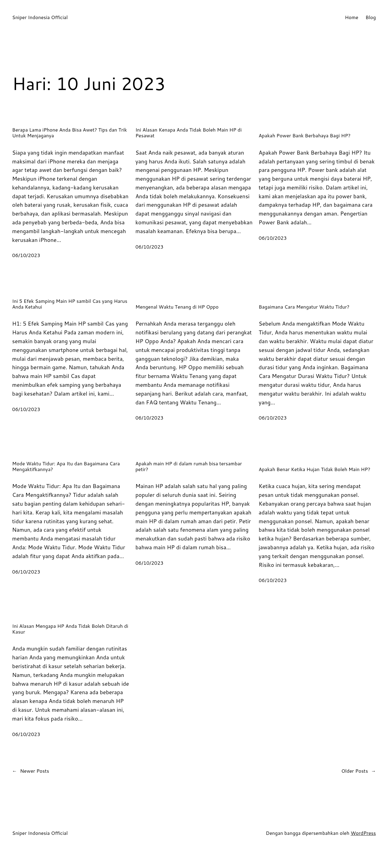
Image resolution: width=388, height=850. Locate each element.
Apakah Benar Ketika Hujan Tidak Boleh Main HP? (314, 469)
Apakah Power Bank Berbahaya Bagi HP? (304, 135)
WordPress (363, 832)
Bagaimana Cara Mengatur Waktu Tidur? (304, 307)
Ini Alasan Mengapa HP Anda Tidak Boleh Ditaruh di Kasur (70, 628)
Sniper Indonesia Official (40, 17)
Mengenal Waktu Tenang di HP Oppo (177, 307)
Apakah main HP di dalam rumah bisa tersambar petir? (188, 466)
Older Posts (358, 771)
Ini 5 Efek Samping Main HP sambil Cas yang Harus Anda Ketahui (69, 304)
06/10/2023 (26, 255)
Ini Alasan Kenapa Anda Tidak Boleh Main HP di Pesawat (188, 132)
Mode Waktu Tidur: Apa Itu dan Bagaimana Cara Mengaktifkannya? (66, 466)
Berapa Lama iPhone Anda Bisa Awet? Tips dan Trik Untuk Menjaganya (69, 132)
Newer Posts (30, 771)
